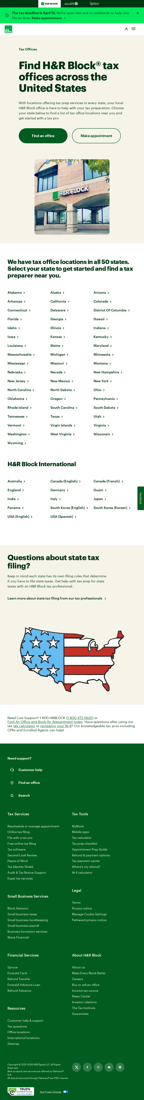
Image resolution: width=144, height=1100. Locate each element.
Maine (55, 345)
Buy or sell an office (85, 984)
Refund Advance (19, 990)
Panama (14, 508)
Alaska (55, 292)
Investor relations (84, 1002)
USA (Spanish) (61, 516)
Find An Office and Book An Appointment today (45, 722)
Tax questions (17, 1026)
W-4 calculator (82, 872)
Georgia (56, 319)
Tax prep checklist (84, 843)
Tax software (17, 849)
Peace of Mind (18, 861)
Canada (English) (63, 481)
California (58, 301)
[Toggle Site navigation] (133, 28)
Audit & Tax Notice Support (27, 872)
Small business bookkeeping (28, 920)
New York (101, 381)
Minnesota (102, 354)
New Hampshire (106, 372)
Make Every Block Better (89, 973)
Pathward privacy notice (89, 920)
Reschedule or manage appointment (33, 826)
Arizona (100, 292)
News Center (81, 996)
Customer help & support (26, 1021)
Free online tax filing (22, 843)
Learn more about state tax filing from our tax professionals (55, 598)
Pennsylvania (104, 399)
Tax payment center (86, 861)
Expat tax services (20, 878)
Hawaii (99, 319)
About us (78, 967)
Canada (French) (107, 481)
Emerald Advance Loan (24, 984)
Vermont (14, 425)
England (14, 490)
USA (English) (18, 516)
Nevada (56, 372)
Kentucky (101, 337)
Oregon (56, 399)
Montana (101, 363)
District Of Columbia (110, 310)
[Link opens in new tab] (76, 1067)
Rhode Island (18, 407)
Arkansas (15, 301)
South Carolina (62, 407)
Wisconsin (102, 434)
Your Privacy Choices (50, 1091)
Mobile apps (80, 832)
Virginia (100, 425)
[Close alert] (137, 13)
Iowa (11, 337)
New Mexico (60, 381)
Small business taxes (22, 914)
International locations (24, 1038)
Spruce (13, 967)
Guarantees (80, 1013)
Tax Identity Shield (20, 866)
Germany (57, 490)
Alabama (15, 292)
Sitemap (13, 1044)
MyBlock (78, 826)
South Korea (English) (67, 508)
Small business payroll (23, 925)
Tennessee (16, 416)
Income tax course (85, 990)
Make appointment (47, 18)
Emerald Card (17, 973)
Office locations (19, 1032)
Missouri (57, 363)
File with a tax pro (20, 837)
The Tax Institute (83, 1008)
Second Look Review (22, 855)
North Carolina (19, 390)
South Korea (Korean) (110, 508)
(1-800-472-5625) (79, 718)
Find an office (43, 135)
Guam (98, 490)
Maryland (101, 345)
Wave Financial (18, 937)
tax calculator (24, 726)
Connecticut (17, 310)
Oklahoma (16, 399)
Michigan (57, 354)
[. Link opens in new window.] (21, 1091)
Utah (97, 416)
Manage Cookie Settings (89, 914)
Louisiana (15, 345)
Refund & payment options (91, 855)
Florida (13, 319)
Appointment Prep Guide (89, 849)
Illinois (55, 328)
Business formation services (27, 931)
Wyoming (15, 443)
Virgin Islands (61, 425)
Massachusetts (20, 354)
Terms (76, 902)
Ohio (97, 390)
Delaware (57, 310)
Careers (77, 979)
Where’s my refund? (86, 866)
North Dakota (61, 390)
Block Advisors (18, 908)
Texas (55, 416)
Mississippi (16, 363)
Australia (15, 481)
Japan (98, 499)
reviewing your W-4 (55, 726)
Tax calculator (82, 837)
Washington (17, 434)
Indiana (100, 328)
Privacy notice (82, 908)
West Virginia (60, 434)
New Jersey (17, 381)
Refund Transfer (19, 979)
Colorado (101, 301)
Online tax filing (19, 832)
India (12, 499)
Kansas (56, 337)
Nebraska (15, 372)
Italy (54, 499)
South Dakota (104, 407)
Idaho (12, 328)
